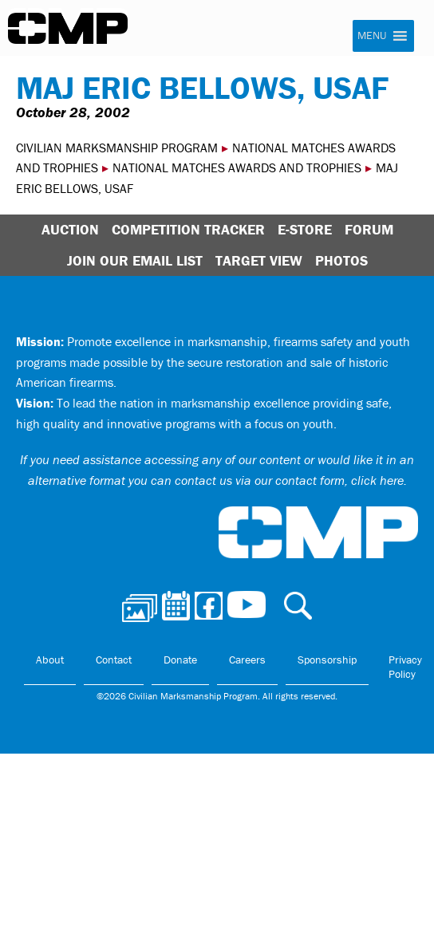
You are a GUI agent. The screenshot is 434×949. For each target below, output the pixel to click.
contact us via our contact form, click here (289, 480)
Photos (341, 260)
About (50, 659)
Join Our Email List (135, 260)
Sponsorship (327, 659)
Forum (369, 229)
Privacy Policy (405, 666)
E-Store (305, 229)
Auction (70, 229)
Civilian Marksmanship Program (68, 29)
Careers (247, 659)
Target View (258, 260)
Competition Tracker (188, 229)
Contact (114, 659)
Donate (180, 659)
